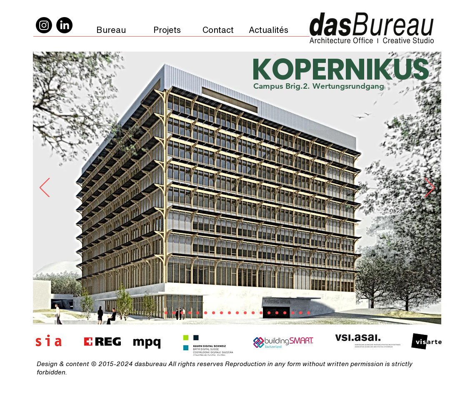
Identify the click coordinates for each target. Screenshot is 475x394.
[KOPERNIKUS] (166, 313)
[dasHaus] (261, 313)
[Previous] (45, 188)
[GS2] (284, 313)
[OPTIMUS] (205, 313)
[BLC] (292, 313)
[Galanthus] (221, 313)
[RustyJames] (181, 313)
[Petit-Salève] (245, 313)
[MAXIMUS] (189, 313)
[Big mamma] (308, 313)
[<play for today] (300, 313)
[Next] (430, 188)
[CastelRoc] (253, 313)
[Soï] (276, 313)
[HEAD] (229, 313)
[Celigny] (269, 313)
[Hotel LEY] (213, 313)
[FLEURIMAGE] (173, 313)
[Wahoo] (237, 313)
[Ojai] (197, 313)
